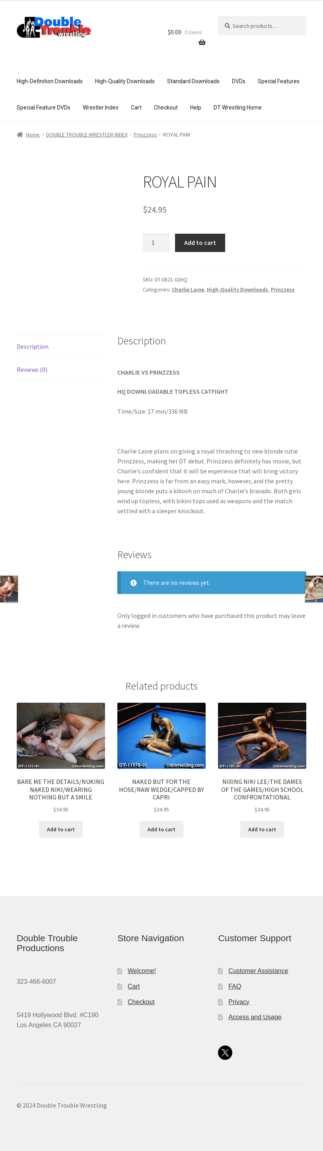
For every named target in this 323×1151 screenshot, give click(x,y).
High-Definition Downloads (50, 81)
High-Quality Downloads (125, 81)
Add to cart (200, 242)
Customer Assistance (258, 970)
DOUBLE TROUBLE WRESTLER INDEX (87, 134)
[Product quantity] (156, 243)
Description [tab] (33, 346)
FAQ (234, 986)
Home (33, 134)
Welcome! (142, 970)
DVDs (238, 81)
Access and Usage (254, 1017)
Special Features (279, 81)
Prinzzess (145, 134)
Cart (136, 107)
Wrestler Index (101, 107)
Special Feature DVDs (43, 107)
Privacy (238, 1002)
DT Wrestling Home (238, 107)
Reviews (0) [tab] (32, 369)
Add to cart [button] (61, 829)
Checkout (166, 107)
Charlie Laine (188, 289)
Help (195, 107)
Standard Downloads (193, 81)
